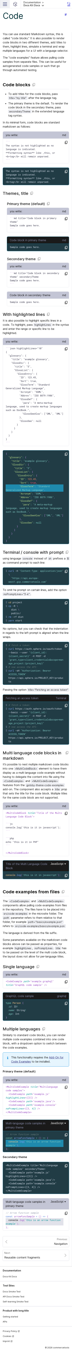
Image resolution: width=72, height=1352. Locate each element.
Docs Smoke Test (12, 1291)
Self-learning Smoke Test (15, 1301)
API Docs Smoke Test (13, 1296)
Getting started (10, 1316)
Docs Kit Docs (10, 1276)
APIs (5, 1321)
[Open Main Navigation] (5, 4)
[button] (44, 4)
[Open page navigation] (65, 14)
